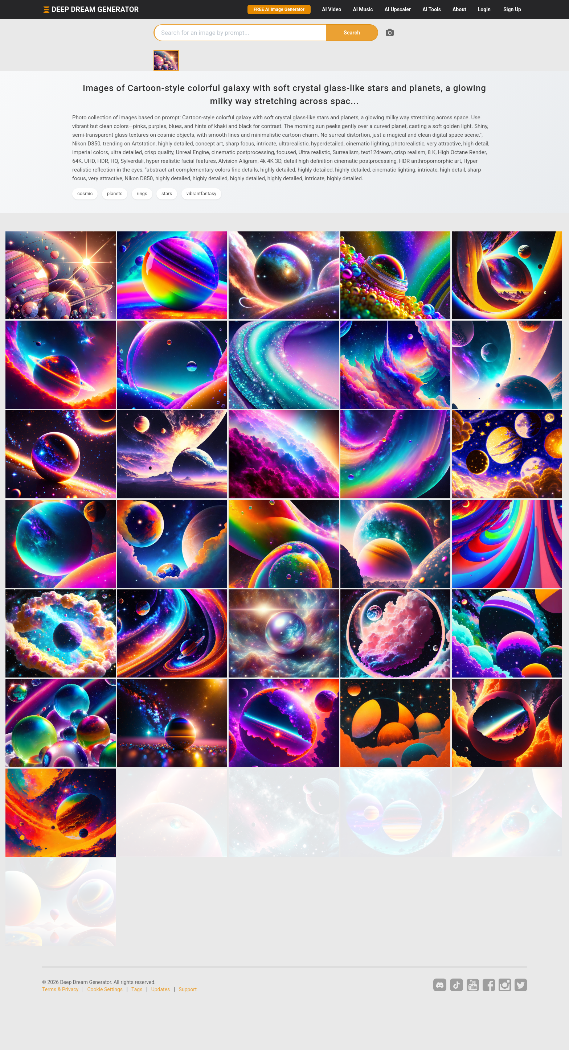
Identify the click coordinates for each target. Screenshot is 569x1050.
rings (142, 193)
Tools (431, 9)
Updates (160, 989)
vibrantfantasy (201, 193)
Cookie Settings (105, 989)
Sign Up (512, 9)
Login (484, 9)
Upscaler (398, 9)
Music (363, 9)
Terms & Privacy (60, 989)
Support (188, 989)
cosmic (85, 193)
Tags (136, 989)
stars (166, 193)
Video (331, 9)
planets (115, 193)
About (459, 9)
